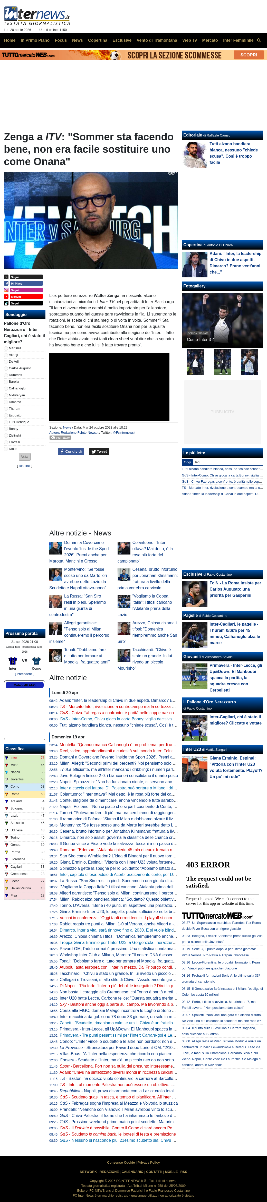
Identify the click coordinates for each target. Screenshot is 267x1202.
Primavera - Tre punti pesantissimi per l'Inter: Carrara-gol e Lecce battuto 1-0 (129, 1035)
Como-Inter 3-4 (201, 339)
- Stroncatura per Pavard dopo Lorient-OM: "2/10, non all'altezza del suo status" (144, 1047)
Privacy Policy (149, 1162)
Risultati (25, 466)
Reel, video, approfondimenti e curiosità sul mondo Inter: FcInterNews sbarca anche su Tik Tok (146, 751)
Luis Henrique (19, 422)
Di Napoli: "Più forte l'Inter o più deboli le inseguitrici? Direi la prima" (121, 986)
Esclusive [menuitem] (121, 40)
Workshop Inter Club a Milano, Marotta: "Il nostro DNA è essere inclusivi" (126, 955)
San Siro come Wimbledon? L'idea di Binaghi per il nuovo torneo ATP (123, 856)
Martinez (15, 348)
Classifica (15, 749)
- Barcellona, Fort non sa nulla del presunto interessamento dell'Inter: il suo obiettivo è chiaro (149, 1066)
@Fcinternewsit (124, 432)
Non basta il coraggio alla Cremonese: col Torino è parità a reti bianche (124, 992)
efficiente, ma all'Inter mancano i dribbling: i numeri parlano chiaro (126, 769)
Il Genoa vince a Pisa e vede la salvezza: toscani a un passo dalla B (122, 843)
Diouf (13, 449)
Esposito (15, 415)
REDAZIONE (109, 1172)
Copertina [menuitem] (97, 40)
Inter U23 (192, 749)
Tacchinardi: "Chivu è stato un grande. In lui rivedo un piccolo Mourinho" (125, 973)
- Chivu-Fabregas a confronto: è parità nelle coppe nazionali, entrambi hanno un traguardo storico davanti (160, 713)
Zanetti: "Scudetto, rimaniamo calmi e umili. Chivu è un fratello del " (128, 1023)
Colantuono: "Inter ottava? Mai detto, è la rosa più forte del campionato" (125, 794)
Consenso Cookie (121, 1162)
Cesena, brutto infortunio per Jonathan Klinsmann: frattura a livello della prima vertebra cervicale (147, 831)
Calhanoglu (17, 388)
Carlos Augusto (20, 368)
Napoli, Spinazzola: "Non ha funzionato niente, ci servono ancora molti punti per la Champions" (146, 782)
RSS (183, 1172)
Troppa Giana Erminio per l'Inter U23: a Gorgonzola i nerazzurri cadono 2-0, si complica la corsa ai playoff (156, 942)
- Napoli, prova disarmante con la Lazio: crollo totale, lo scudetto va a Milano (140, 1091)
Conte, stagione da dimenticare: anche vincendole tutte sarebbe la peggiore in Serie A (138, 800)
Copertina (193, 245)
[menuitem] (259, 40)
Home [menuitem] (9, 40)
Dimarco (15, 402)
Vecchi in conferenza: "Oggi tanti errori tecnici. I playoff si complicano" (123, 918)
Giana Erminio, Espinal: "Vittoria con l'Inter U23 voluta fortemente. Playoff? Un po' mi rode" (142, 862)
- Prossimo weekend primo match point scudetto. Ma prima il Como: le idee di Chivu (141, 1122)
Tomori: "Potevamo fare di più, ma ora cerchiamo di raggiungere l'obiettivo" (127, 813)
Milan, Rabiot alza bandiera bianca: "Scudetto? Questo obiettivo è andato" (127, 899)
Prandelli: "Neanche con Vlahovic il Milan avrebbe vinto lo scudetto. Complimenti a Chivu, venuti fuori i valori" (159, 1109)
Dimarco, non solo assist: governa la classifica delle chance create (120, 837)
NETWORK (88, 1172)
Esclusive (192, 574)
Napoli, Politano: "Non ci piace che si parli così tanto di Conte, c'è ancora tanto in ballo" (139, 806)
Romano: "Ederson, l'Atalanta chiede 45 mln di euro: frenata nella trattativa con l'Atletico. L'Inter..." (149, 850)
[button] (25, 457)
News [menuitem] (77, 40)
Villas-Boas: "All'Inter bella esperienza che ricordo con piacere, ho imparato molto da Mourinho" (146, 1054)
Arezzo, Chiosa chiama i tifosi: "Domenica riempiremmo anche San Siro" (126, 936)
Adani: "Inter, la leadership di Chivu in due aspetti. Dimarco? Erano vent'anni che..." (135, 700)
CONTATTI (154, 1172)
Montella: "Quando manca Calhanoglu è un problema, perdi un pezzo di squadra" (133, 745)
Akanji (13, 355)
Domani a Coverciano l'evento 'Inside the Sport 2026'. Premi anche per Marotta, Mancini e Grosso (149, 757)
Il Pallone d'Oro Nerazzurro (209, 702)
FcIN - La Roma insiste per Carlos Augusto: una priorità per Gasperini (235, 589)
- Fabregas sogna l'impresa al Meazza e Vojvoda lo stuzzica (119, 1103)
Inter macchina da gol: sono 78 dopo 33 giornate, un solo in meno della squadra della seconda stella (151, 1017)
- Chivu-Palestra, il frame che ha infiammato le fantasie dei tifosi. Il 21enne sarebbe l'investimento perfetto (160, 1115)
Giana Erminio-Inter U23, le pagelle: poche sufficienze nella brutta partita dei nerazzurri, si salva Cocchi (154, 911)
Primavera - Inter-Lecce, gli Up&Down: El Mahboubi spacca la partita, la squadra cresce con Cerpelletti (153, 1029)
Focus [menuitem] (61, 40)
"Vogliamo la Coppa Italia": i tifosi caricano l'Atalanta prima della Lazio (123, 887)
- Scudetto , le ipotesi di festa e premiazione (118, 1134)
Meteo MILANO (24, 685)
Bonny (13, 429)
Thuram (14, 409)
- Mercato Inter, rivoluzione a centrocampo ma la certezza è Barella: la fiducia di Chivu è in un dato (152, 706)
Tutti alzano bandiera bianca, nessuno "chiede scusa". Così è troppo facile (127, 725)
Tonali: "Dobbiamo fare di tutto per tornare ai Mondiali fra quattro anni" (87, 655)
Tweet (99, 451)
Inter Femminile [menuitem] (238, 40)
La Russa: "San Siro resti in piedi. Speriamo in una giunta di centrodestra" (127, 881)
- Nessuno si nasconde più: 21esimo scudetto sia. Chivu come (126, 1140)
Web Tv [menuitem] (189, 40)
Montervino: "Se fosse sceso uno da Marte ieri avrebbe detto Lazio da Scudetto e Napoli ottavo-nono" (152, 825)
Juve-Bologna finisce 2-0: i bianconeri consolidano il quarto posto (119, 775)
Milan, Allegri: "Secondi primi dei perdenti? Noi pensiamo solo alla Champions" (131, 763)
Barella (14, 381)
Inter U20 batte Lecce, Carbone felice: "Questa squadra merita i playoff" (125, 998)
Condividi (71, 451)
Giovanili (192, 656)
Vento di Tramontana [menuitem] (157, 40)
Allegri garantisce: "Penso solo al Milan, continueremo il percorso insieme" (127, 893)
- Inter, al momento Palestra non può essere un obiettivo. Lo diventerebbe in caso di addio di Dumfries (156, 1084)
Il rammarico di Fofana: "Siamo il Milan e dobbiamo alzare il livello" (120, 819)
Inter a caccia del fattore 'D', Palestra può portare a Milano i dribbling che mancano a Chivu (142, 788)
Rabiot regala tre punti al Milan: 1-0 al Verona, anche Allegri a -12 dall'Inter (127, 924)
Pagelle (190, 615)
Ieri (197, 462)
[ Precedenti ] (24, 674)
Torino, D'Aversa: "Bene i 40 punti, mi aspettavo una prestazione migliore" (127, 905)
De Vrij (14, 361)
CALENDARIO (132, 1172)
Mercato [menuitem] (210, 40)
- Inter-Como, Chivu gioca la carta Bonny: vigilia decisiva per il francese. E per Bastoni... (144, 719)
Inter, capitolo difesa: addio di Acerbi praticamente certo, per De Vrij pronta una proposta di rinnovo (149, 874)
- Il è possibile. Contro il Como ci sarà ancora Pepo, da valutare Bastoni (137, 1128)
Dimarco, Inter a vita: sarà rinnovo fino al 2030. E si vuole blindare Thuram (127, 930)
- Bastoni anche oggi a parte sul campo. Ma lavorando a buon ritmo (125, 1004)
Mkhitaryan (17, 395)
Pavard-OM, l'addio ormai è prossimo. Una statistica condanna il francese (127, 949)
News (67, 427)
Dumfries (15, 375)
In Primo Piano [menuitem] (35, 40)
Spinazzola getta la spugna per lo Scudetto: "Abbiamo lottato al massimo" (127, 868)
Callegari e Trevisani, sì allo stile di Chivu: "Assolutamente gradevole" (123, 979)
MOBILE (171, 1172)
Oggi (187, 462)
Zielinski (15, 435)
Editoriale (192, 135)
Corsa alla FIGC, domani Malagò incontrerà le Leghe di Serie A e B (121, 1010)
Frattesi (14, 442)
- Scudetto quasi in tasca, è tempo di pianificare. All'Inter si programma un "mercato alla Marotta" (152, 1097)
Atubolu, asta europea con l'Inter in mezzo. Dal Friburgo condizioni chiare (126, 967)
